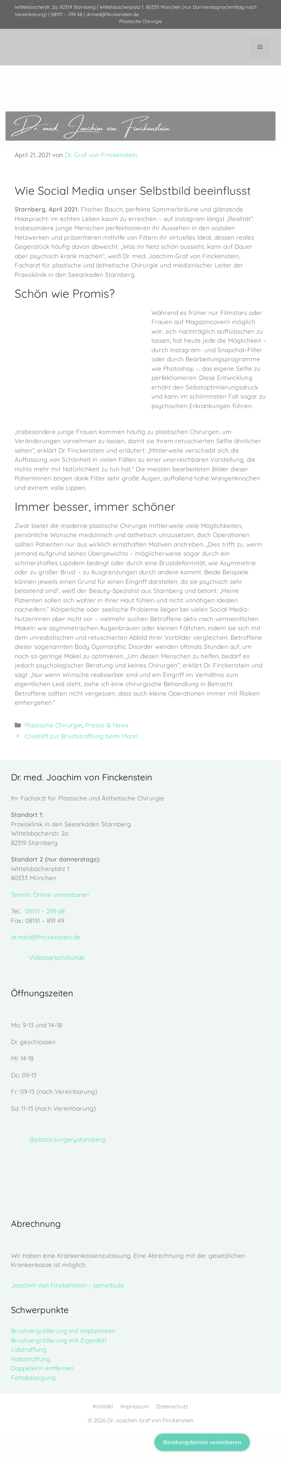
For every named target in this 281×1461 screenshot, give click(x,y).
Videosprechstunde (57, 957)
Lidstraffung (28, 1349)
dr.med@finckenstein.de (112, 14)
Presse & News (106, 725)
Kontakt (103, 1406)
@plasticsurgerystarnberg (67, 1139)
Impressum (134, 1406)
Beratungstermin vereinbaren (202, 1442)
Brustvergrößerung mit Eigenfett (59, 1340)
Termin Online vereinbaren (50, 894)
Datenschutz (172, 1406)
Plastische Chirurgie (53, 725)
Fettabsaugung (33, 1377)
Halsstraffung (30, 1359)
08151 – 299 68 (66, 14)
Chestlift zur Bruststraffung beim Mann (81, 736)
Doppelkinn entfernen (42, 1368)
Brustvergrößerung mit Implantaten (63, 1331)
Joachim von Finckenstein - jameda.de (67, 1285)
